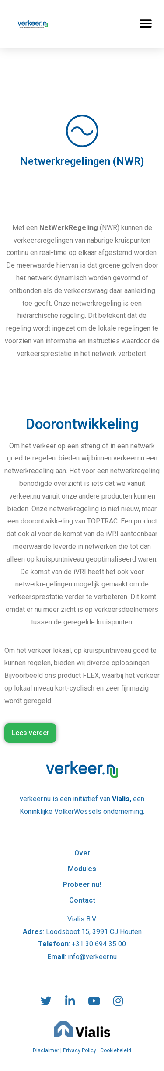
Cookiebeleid (115, 1050)
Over (82, 837)
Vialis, (122, 799)
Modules (82, 869)
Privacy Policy (79, 1050)
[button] (145, 24)
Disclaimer (46, 1050)
